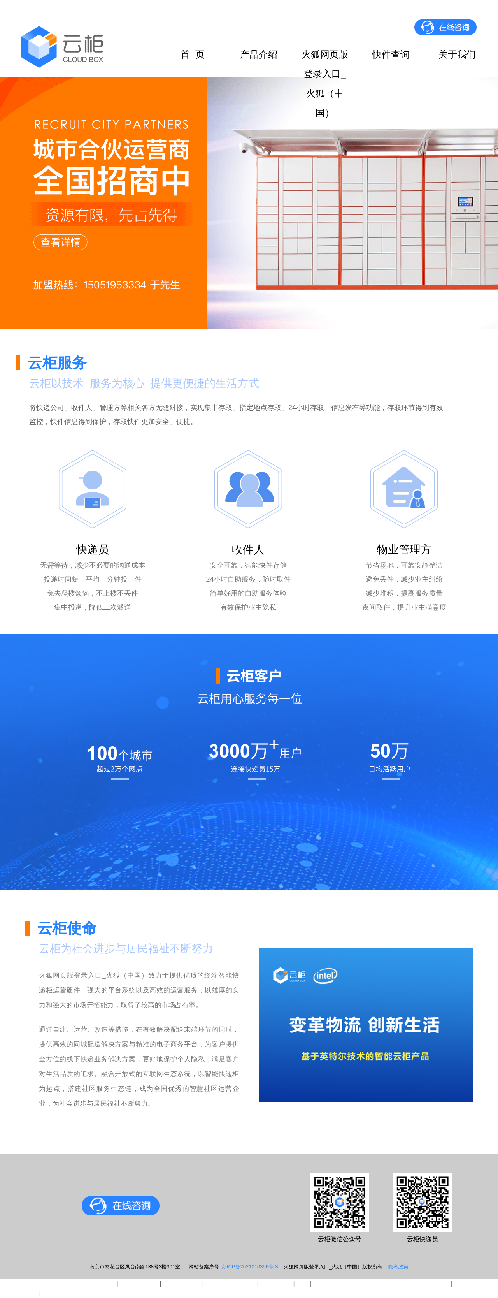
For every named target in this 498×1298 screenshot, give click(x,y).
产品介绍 (258, 54)
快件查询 (391, 54)
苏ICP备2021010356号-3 (250, 1267)
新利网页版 (275, 1283)
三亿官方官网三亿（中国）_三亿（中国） (58, 1283)
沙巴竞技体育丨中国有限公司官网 (360, 1283)
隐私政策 (398, 1267)
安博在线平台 (139, 1283)
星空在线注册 (430, 1283)
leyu (302, 1283)
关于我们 (457, 54)
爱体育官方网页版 (230, 1283)
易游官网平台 (181, 1283)
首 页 (192, 54)
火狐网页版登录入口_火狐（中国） (325, 56)
